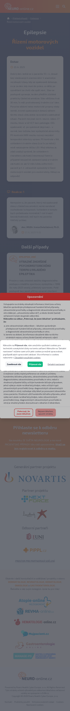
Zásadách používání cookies (27, 357)
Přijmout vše (35, 364)
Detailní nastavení (56, 364)
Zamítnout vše (14, 364)
